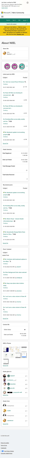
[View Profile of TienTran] (19, 302)
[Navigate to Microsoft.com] (5, 13)
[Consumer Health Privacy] (15, 453)
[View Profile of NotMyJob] (19, 277)
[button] (6, 349)
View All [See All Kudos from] (5, 424)
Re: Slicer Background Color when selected (14, 272)
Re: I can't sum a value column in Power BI (14, 296)
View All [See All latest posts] (5, 143)
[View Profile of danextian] (19, 291)
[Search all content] (16, 24)
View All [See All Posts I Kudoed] (5, 318)
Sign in (14, 20)
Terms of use (4, 445)
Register (8, 20)
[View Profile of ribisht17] (19, 267)
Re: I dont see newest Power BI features (14, 82)
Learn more (5, 8)
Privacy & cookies (5, 442)
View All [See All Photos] (5, 366)
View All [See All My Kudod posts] (5, 243)
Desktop (5, 84)
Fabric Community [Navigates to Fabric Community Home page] (18, 13)
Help (19, 20)
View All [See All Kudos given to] (5, 395)
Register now (20, 34)
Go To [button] (24, 20)
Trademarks (3, 448)
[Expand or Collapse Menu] (2, 16)
